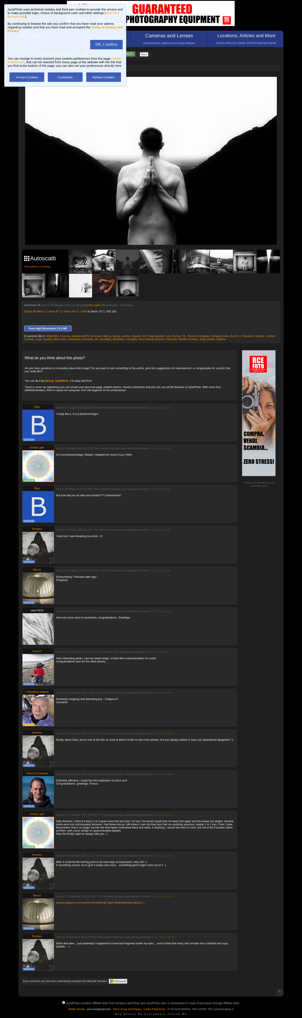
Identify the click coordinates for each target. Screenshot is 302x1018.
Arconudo (96, 336)
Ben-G (107, 336)
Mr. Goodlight (103, 339)
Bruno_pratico (121, 336)
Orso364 (131, 339)
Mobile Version (77, 1009)
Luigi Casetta (44, 339)
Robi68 (182, 339)
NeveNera (119, 339)
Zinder (211, 339)
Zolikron (221, 339)
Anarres (65, 336)
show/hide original (159, 407)
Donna (176, 336)
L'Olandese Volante (252, 336)
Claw (151, 336)
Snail (202, 339)
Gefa (225, 336)
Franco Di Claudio (198, 336)
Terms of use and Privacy (127, 1009)
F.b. (184, 336)
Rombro (193, 339)
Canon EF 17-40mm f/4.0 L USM (67, 311)
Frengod (216, 336)
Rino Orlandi (146, 339)
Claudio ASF (138, 336)
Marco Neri (60, 339)
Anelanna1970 (80, 336)
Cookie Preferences (154, 1009)
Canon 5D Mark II (35, 311)
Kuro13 (234, 336)
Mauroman (74, 339)
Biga (37, 406)
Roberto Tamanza (166, 339)
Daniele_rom (163, 336)
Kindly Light (92, 305)
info (265, 486)
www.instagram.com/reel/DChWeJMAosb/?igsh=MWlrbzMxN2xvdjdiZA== (100, 902)
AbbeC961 (52, 336)
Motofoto (88, 339)
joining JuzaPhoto (56, 380)
